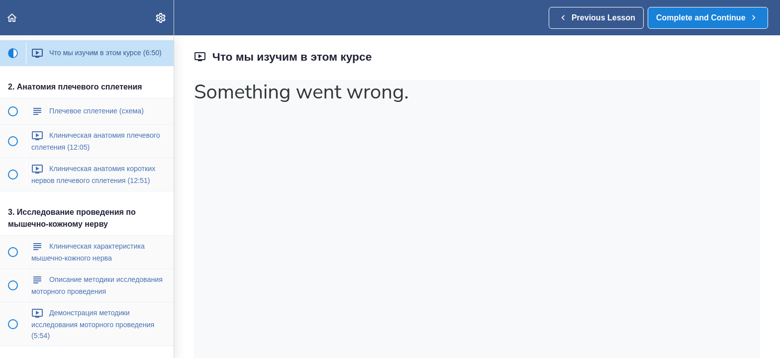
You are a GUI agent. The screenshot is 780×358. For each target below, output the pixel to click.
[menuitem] (161, 17)
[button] (12, 17)
